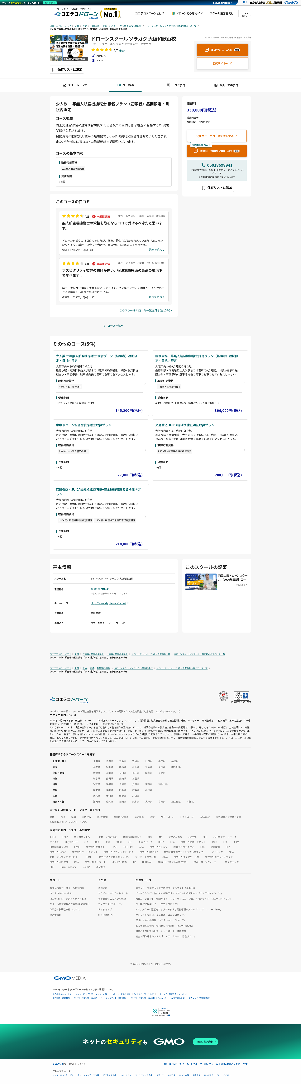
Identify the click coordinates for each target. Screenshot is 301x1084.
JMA (160, 836)
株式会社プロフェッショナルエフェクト (184, 851)
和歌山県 (163, 784)
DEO (205, 836)
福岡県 (96, 801)
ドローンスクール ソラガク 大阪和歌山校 (133, 38)
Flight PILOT (71, 841)
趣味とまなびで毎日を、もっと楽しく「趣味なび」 (162, 930)
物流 (62, 816)
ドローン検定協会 (108, 836)
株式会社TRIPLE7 (149, 851)
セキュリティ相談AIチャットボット (173, 993)
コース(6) (125, 85)
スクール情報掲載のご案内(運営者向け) (70, 904)
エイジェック (232, 861)
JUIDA (53, 836)
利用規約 (102, 887)
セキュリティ (125, 1075)
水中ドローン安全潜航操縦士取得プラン (83, 425)
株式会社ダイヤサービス (186, 856)
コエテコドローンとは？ (150, 13)
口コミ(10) (175, 85)
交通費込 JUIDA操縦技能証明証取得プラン (184, 425)
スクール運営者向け (222, 13)
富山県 (109, 772)
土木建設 (86, 816)
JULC (96, 841)
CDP (52, 866)
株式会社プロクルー (96, 846)
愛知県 (122, 778)
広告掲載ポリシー (107, 914)
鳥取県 (96, 790)
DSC (225, 841)
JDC (108, 841)
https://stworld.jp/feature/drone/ (110, 603)
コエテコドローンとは (61, 893)
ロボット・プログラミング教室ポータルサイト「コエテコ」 (167, 887)
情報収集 (171, 1075)
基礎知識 (139, 816)
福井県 (135, 772)
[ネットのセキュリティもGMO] (29, 2)
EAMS (77, 846)
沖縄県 (190, 801)
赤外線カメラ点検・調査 (228, 816)
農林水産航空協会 (132, 836)
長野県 (161, 772)
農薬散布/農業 (121, 816)
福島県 (174, 761)
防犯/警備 (102, 816)
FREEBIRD (128, 846)
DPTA (161, 841)
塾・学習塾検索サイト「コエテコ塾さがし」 (159, 904)
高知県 (135, 795)
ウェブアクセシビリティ (110, 904)
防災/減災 (205, 816)
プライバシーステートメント (113, 893)
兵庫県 (135, 784)
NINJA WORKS (119, 861)
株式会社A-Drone (158, 846)
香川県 (109, 795)
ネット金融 (184, 1075)
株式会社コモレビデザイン (219, 856)
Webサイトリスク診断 (144, 994)
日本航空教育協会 (59, 846)
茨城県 (96, 766)
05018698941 (219, 165)
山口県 (148, 790)
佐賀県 (109, 801)
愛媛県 (122, 795)
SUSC (119, 841)
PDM (88, 856)
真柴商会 (100, 866)
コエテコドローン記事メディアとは (68, 898)
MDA (231, 851)
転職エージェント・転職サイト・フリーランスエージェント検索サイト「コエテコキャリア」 (184, 898)
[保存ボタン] (67, 70)
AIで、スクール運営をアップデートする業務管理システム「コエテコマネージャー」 (179, 909)
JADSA (86, 866)
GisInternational (68, 866)
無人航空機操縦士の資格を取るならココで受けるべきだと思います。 (112, 225)
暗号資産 (196, 1075)
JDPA (236, 841)
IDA (134, 861)
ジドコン (54, 841)
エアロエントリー (83, 836)
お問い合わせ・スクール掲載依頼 (67, 887)
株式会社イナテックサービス (119, 851)
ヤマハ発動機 (175, 836)
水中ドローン (167, 816)
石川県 (122, 772)
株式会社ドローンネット (193, 841)
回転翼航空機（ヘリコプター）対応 (68, 821)
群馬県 (122, 766)
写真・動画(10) (226, 85)
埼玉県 (135, 766)
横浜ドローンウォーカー (206, 861)
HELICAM (146, 861)
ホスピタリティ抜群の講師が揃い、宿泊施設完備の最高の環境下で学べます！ (112, 273)
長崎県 (122, 801)
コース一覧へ (115, 325)
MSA (76, 861)
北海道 (96, 761)
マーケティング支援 (143, 1075)
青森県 (109, 761)
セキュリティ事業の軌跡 (199, 997)
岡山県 (122, 790)
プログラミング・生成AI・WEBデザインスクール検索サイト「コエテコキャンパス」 (179, 893)
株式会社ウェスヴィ (184, 846)
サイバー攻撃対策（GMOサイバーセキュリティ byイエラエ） (100, 998)
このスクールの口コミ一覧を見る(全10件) (144, 310)
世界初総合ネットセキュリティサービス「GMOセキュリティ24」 (81, 994)
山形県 (161, 761)
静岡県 (109, 778)
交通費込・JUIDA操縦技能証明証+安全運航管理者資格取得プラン (98, 491)
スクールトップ (75, 85)
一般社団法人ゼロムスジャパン (113, 856)
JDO (130, 841)
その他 (226, 1075)
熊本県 (135, 801)
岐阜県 (96, 778)
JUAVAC (192, 836)
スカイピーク (145, 841)
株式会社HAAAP (58, 851)
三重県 (135, 778)
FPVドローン (187, 816)
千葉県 (148, 766)
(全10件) (123, 50)
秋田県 (148, 761)
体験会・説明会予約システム (65, 909)
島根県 (109, 790)
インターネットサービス (63, 1075)
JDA (86, 841)
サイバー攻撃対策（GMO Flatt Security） (149, 998)
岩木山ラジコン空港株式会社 (173, 861)
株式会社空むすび (59, 861)
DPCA (65, 836)
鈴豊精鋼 (215, 846)
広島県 (135, 790)
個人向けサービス (212, 1075)
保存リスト (246, 13)
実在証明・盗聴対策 (61, 998)
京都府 (109, 784)
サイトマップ (105, 909)
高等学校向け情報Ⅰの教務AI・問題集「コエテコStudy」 (165, 925)
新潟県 (96, 772)
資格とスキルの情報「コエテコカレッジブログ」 (161, 920)
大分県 (148, 801)
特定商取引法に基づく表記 (112, 898)
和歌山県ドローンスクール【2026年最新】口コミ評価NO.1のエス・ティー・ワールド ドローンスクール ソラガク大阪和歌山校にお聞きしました (233, 578)
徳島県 (96, 795)
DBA (172, 841)
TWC (214, 841)
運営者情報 (55, 914)
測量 (152, 816)
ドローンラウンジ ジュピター (65, 856)
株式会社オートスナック (85, 851)
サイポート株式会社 (145, 856)
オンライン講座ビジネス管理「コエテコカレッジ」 (162, 914)
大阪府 (122, 784)
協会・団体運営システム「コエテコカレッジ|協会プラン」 (166, 936)
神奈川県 (176, 766)
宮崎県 (161, 801)
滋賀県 (96, 784)
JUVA (165, 856)
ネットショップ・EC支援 (88, 1075)
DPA (150, 836)
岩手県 (122, 761)
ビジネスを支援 (109, 1075)
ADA (141, 846)
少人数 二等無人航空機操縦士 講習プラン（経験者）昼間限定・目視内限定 (96, 358)
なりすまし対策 (178, 998)
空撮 (73, 816)
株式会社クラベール (95, 861)
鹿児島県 (176, 801)
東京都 (161, 766)
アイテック (217, 851)
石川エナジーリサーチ (225, 836)
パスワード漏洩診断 (121, 994)
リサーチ (160, 1075)
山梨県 (148, 772)
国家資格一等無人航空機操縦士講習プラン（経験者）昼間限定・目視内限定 (196, 358)
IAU (115, 846)
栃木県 (109, 766)
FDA (202, 846)
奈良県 (148, 784)
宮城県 (135, 761)
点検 (52, 816)
